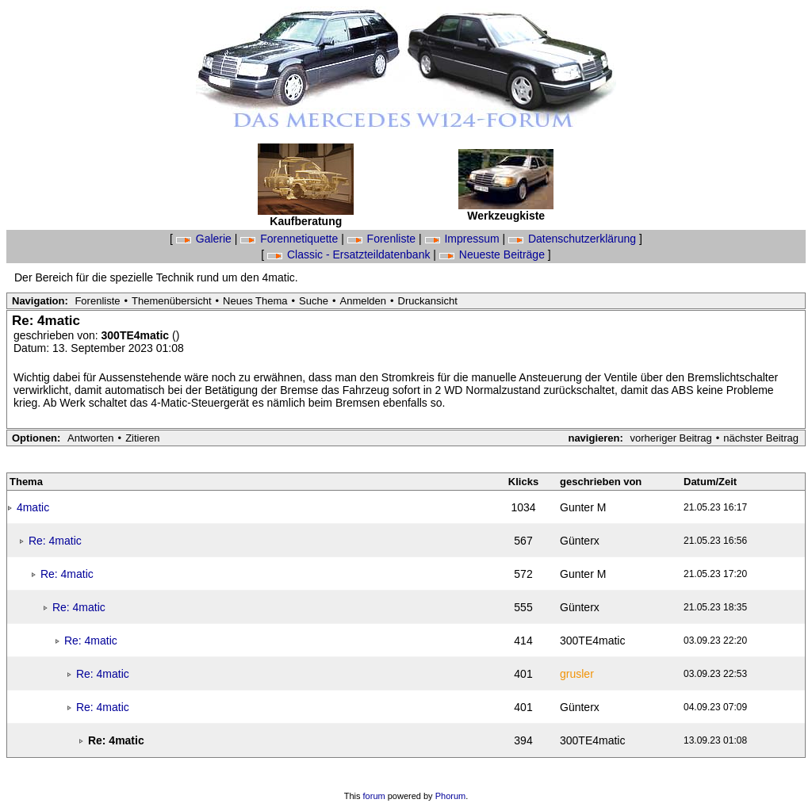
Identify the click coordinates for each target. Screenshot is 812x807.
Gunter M (583, 507)
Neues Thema (255, 301)
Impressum (464, 238)
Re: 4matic (55, 540)
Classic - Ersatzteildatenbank (350, 254)
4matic (33, 507)
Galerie (205, 238)
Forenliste (383, 238)
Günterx (579, 540)
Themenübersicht (171, 301)
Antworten (90, 438)
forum (374, 796)
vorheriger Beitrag (670, 438)
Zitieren (142, 438)
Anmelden (363, 301)
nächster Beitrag (761, 438)
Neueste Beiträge (493, 254)
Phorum (450, 796)
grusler (577, 673)
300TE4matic (137, 335)
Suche (313, 301)
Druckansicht (428, 301)
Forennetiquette (290, 238)
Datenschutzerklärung (573, 238)
